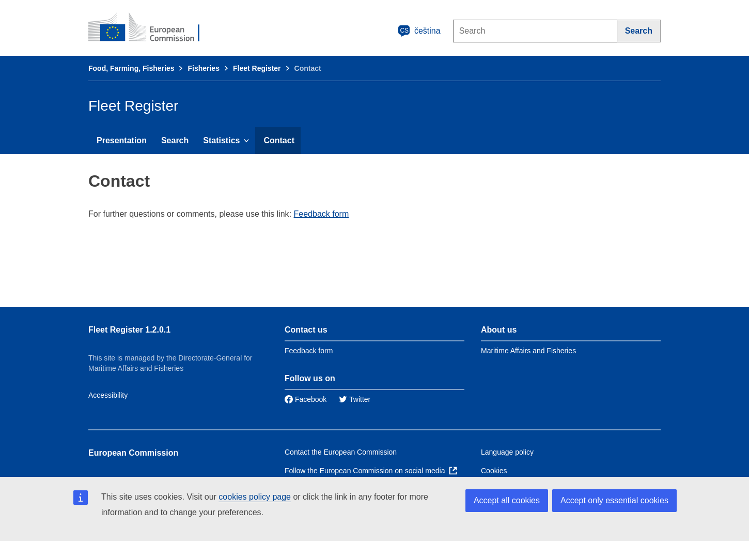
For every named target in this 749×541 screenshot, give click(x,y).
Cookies (494, 471)
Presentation (122, 140)
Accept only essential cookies (614, 500)
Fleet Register (257, 68)
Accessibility (108, 395)
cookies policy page (255, 496)
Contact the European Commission (341, 452)
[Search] (639, 31)
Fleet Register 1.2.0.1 (129, 329)
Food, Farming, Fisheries (131, 68)
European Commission (133, 452)
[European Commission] (150, 27)
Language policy (507, 452)
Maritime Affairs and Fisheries (528, 351)
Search (175, 140)
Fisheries (203, 68)
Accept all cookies (507, 500)
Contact (278, 140)
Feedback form (321, 213)
